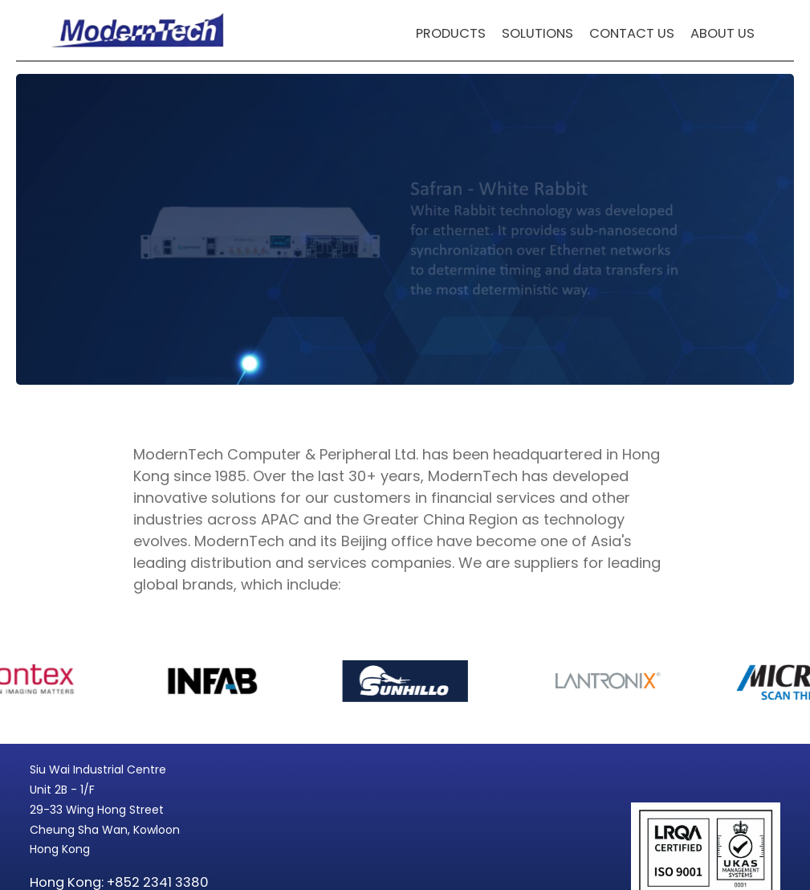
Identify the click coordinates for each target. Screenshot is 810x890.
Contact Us (631, 33)
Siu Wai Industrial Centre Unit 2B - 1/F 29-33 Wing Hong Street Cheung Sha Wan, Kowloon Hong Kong (105, 809)
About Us (722, 33)
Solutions (537, 33)
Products (451, 33)
